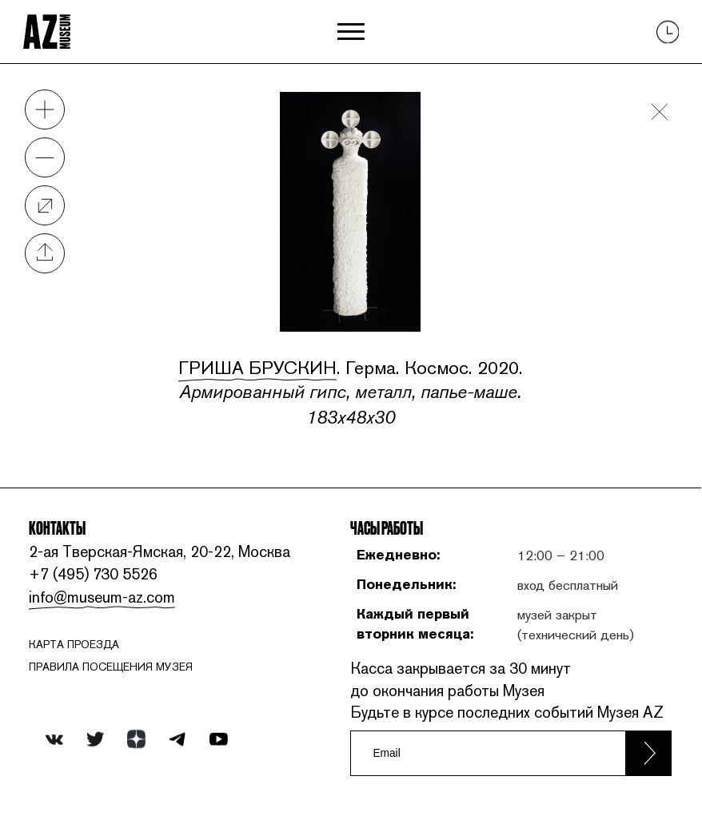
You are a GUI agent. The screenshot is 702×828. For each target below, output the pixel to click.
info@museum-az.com (102, 597)
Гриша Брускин (257, 368)
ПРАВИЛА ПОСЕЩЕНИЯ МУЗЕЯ (111, 666)
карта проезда (74, 644)
